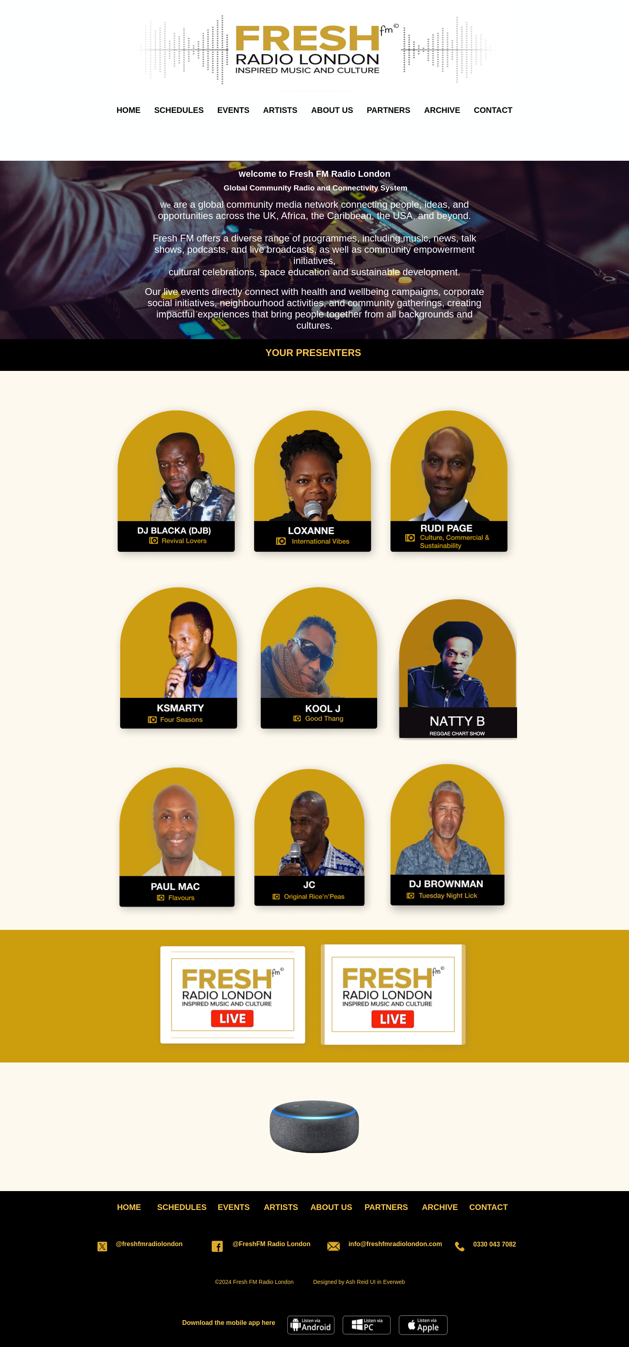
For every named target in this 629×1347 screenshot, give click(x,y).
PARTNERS (388, 110)
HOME (128, 110)
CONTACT (493, 110)
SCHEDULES (178, 110)
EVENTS (233, 110)
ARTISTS (280, 110)
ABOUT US (332, 110)
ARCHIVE (442, 110)
